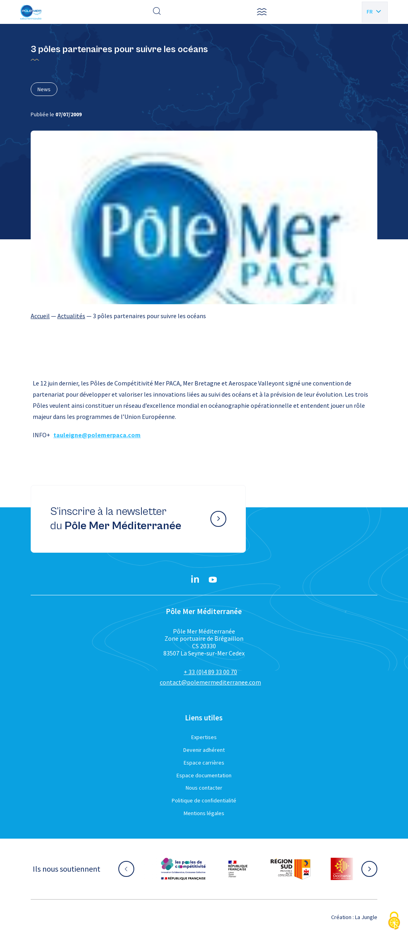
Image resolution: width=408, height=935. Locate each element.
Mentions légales (204, 813)
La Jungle (366, 917)
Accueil (40, 316)
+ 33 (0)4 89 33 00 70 (210, 672)
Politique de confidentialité (204, 800)
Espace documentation (204, 775)
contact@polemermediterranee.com (210, 682)
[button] (262, 12)
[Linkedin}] (195, 580)
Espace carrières (204, 762)
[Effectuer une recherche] (157, 12)
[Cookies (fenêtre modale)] (394, 921)
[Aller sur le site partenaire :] (183, 869)
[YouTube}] (213, 580)
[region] (204, 315)
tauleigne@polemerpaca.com (97, 435)
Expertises (204, 737)
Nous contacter (204, 787)
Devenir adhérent (204, 749)
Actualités (71, 316)
